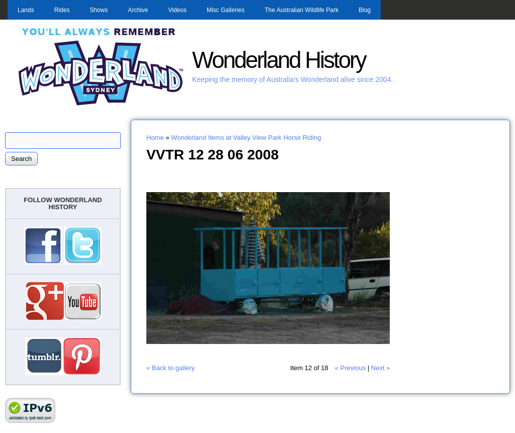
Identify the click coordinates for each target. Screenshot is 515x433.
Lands (26, 10)
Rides (62, 10)
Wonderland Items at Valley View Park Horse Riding (246, 137)
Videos (177, 10)
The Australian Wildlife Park (301, 10)
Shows (99, 10)
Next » (380, 368)
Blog (365, 10)
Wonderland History (279, 60)
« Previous (350, 368)
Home (155, 137)
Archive (138, 10)
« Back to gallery (170, 368)
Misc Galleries (225, 10)
